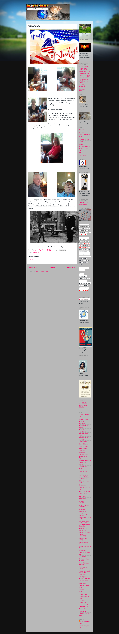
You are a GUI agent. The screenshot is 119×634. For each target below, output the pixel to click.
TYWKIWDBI (83, 594)
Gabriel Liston (83, 466)
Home (52, 267)
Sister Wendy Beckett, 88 (82, 85)
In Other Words (83, 494)
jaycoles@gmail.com (85, 622)
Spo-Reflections (83, 580)
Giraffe (81, 144)
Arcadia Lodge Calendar (83, 406)
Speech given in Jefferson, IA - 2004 (84, 577)
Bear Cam (81, 130)
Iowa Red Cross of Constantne (84, 506)
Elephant (81, 137)
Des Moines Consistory (82, 451)
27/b (80, 417)
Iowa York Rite (83, 511)
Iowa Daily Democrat (82, 501)
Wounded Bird (83, 611)
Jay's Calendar (83, 403)
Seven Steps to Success (83, 567)
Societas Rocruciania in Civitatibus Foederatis (84, 572)
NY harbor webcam (84, 146)
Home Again (82, 485)
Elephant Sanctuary (84, 139)
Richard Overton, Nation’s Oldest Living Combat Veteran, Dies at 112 (84, 69)
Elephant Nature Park (85, 460)
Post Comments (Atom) (42, 271)
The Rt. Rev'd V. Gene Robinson (83, 203)
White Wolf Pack (83, 609)
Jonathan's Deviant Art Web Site (84, 529)
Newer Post (32, 267)
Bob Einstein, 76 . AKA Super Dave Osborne (84, 81)
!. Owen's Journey (84, 414)
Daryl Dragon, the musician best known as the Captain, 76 (84, 75)
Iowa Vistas (82, 509)
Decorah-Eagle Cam (84, 134)
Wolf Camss (82, 155)
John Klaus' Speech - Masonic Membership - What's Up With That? (85, 516)
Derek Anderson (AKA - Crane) (83, 447)
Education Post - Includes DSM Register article (83, 456)
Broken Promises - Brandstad (84, 438)
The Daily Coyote (84, 585)
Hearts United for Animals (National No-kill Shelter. (84, 477)
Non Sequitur (82, 556)
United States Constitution (82, 601)
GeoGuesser (82, 469)
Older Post (71, 267)
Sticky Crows (82, 583)
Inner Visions (82, 498)
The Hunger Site (83, 592)
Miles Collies (82, 550)
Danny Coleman (83, 444)
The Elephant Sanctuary (82, 588)
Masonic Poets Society (83, 539)
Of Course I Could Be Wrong (84, 559)
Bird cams (81, 132)
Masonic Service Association (83, 543)
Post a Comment (34, 260)
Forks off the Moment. (82, 463)
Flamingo (81, 141)
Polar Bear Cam (83, 153)
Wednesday (36, 252)
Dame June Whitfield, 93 (82, 89)
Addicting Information (82, 422)
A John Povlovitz (83, 419)
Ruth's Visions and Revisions (84, 563)
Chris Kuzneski (83, 441)
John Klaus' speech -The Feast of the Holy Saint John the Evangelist (84, 523)
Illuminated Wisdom (84, 491)
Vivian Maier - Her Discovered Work (84, 605)
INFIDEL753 (82, 496)
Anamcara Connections (82, 430)
